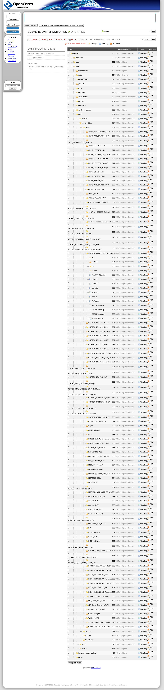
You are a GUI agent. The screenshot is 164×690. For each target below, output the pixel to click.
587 (113, 532)
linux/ (80, 88)
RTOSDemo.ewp (98, 310)
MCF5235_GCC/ (94, 478)
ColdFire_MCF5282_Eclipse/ (99, 212)
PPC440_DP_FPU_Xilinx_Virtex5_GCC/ (82, 557)
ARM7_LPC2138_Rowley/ (98, 159)
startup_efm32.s (98, 318)
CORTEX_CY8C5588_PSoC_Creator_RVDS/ (84, 250)
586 (113, 528)
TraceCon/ (89, 640)
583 (113, 426)
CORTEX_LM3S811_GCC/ (98, 340)
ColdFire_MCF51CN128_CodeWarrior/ (81, 209)
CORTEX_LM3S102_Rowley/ (99, 331)
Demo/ (74, 39)
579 (113, 421)
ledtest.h (95, 292)
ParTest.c (95, 301)
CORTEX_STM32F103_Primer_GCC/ (81, 408)
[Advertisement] (13, 72)
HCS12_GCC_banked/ (96, 447)
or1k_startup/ (83, 97)
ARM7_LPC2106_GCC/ (97, 146)
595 (113, 258)
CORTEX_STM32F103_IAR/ (99, 398)
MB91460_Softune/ (95, 465)
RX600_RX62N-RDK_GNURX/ (99, 570)
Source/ (88, 635)
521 (113, 62)
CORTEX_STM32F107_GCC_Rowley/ (81, 414)
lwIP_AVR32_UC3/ (95, 452)
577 (113, 132)
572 (113, 636)
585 (113, 570)
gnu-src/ (81, 84)
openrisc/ (35, 39)
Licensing (11, 51)
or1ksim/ (81, 92)
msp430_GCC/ (93, 501)
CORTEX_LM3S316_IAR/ (98, 336)
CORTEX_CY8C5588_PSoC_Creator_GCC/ (83, 239)
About (10, 44)
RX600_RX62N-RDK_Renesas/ (100, 579)
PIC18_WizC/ (93, 537)
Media (10, 49)
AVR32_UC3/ (93, 194)
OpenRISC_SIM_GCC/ (97, 524)
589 (113, 194)
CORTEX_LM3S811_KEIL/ (98, 349)
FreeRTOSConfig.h (99, 275)
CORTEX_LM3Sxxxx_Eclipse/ (99, 353)
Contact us (12, 61)
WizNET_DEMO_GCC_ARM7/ (99, 622)
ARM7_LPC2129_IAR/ (96, 150)
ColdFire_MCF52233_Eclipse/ (99, 222)
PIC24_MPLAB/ (94, 541)
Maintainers (12, 58)
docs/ (80, 75)
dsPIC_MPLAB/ (94, 430)
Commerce (11, 54)
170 (113, 79)
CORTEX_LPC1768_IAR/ (97, 377)
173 (113, 644)
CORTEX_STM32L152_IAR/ (99, 417)
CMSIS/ (95, 262)
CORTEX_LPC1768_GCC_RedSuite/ (81, 368)
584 (113, 465)
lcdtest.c (95, 279)
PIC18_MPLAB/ (94, 532)
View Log (105, 44)
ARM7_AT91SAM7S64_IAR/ (99, 136)
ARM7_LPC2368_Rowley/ (98, 167)
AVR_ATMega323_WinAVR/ (98, 202)
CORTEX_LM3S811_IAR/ (98, 344)
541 (113, 649)
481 (113, 101)
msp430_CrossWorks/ (96, 496)
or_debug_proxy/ (84, 110)
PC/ (89, 528)
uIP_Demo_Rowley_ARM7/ (98, 605)
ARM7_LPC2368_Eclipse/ (98, 163)
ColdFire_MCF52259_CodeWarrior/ (80, 228)
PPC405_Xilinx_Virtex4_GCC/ (99, 551)
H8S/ (90, 434)
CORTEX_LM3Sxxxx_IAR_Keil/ (100, 357)
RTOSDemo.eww (98, 314)
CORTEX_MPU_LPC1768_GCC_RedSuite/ (83, 389)
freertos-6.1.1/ (62, 39)
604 (113, 53)
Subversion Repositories (47, 31)
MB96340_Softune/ (95, 469)
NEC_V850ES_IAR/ (95, 514)
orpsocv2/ (82, 106)
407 (113, 653)
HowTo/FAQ (12, 47)
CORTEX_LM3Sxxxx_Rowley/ (99, 362)
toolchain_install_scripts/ (87, 653)
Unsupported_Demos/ (96, 609)
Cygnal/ (91, 426)
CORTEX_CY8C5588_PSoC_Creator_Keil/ (83, 244)
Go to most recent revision (76, 44)
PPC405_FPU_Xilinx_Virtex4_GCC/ (80, 547)
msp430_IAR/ (93, 505)
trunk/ (44, 39)
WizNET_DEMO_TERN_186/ (99, 627)
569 (113, 93)
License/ (88, 631)
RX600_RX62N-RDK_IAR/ (98, 574)
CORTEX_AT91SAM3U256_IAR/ (79, 234)
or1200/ (81, 101)
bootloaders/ (83, 71)
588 (113, 434)
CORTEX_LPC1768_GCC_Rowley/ (80, 374)
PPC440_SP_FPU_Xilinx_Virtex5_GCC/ (82, 563)
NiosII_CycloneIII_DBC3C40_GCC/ (80, 520)
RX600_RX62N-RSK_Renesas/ (100, 592)
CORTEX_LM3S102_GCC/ (98, 323)
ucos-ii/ (84, 649)
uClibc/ (81, 657)
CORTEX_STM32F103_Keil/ (99, 402)
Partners (11, 56)
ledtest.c (95, 288)
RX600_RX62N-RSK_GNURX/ (99, 583)
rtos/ (51, 39)
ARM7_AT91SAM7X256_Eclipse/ (79, 142)
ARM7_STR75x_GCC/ (96, 176)
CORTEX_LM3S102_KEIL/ (98, 327)
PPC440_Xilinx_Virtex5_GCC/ (99, 566)
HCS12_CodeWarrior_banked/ (99, 439)
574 (113, 631)
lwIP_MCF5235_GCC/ (96, 461)
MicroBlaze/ (92, 482)
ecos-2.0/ (85, 119)
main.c (94, 297)
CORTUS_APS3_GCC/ (97, 421)
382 (113, 657)
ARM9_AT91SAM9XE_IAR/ (98, 185)
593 (113, 430)
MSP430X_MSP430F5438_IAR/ (100, 492)
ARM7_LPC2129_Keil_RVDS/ (99, 154)
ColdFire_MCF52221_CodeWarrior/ (80, 218)
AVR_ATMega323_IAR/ (97, 198)
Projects (11, 40)
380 (113, 88)
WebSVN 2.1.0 (95, 667)
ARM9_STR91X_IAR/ (96, 189)
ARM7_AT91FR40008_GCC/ (99, 132)
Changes (94, 44)
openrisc (78, 31)
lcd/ (93, 266)
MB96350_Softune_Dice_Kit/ (99, 474)
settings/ (95, 271)
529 (113, 110)
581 (113, 323)
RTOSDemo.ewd (98, 305)
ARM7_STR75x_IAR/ (96, 180)
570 (113, 106)
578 (113, 207)
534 (113, 75)
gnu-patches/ (83, 79)
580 (113, 232)
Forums (10, 42)
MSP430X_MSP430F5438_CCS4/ (80, 489)
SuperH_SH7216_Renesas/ (98, 596)
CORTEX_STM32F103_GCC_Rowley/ (81, 394)
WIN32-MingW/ (94, 614)
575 (113, 640)
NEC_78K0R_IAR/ (95, 509)
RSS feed (116, 44)
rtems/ (84, 644)
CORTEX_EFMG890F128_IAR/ (100, 253)
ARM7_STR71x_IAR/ (96, 172)
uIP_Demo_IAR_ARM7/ (97, 601)
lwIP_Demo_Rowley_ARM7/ (98, 456)
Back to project (31, 25)
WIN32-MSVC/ (93, 618)
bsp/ (93, 257)
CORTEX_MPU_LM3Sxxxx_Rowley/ (81, 383)
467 (113, 71)
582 (113, 382)
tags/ (77, 62)
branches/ (79, 58)
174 (113, 119)
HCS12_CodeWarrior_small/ (99, 443)
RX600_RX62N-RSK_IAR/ (98, 588)
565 (113, 84)
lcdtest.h (95, 284)
